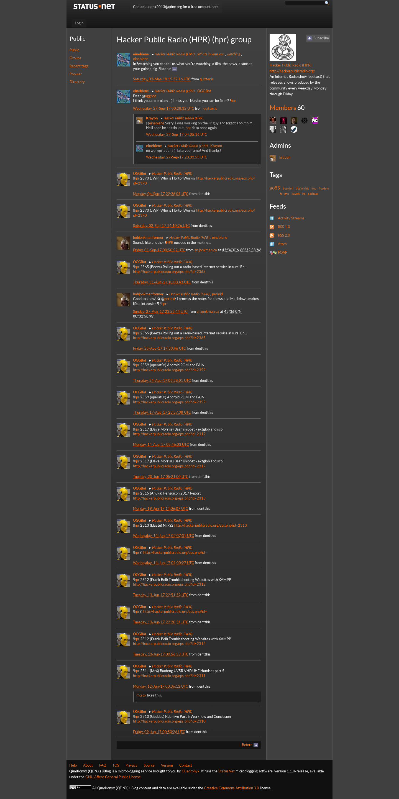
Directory (77, 82)
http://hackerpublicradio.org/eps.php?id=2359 (169, 370)
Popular (76, 74)
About (88, 765)
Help (73, 765)
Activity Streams (291, 218)
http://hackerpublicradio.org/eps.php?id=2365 (169, 272)
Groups (75, 58)
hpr (233, 101)
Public (74, 50)
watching (233, 54)
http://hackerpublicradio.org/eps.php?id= (175, 552)
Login (79, 23)
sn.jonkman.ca (206, 250)
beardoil (288, 188)
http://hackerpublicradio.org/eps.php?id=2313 (210, 525)
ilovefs (295, 193)
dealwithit (302, 188)
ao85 (275, 187)
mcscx (141, 695)
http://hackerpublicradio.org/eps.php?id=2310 (169, 721)
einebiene (140, 59)
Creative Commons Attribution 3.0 (231, 788)
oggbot (150, 96)
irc (303, 193)
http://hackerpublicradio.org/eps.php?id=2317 (169, 434)
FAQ (102, 765)
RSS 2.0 (284, 235)
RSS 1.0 (284, 227)
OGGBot (204, 91)
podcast (313, 193)
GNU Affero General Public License (113, 777)
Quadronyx (191, 771)
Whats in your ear (210, 54)
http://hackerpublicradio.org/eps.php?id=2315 (169, 498)
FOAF (282, 252)
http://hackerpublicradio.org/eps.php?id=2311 (169, 676)
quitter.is (207, 79)
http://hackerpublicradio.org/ (292, 71)
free (313, 188)
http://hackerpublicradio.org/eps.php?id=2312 (169, 584)
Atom (282, 244)
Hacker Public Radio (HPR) (175, 54)
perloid (217, 294)
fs (281, 193)
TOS (115, 765)
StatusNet (226, 771)
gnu (286, 193)
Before (247, 745)
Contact (185, 765)
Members (283, 107)
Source (149, 765)
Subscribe (321, 38)
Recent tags (79, 66)
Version (167, 765)
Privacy (131, 765)
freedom (324, 188)
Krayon (216, 146)
